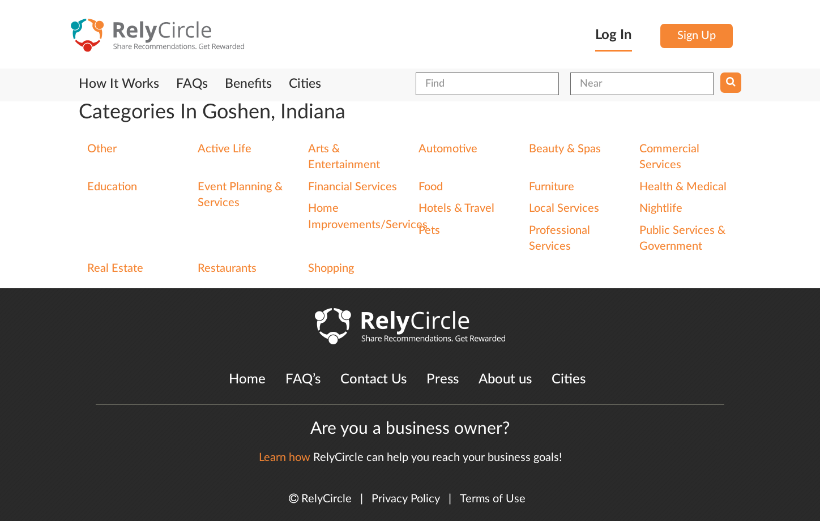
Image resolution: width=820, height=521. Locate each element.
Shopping (331, 268)
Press (442, 379)
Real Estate (115, 268)
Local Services (564, 208)
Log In (613, 35)
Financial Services (352, 187)
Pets (429, 230)
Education (112, 187)
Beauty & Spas (565, 149)
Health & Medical (683, 187)
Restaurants (227, 268)
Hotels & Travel (456, 208)
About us (505, 379)
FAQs (192, 83)
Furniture (551, 187)
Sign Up (696, 35)
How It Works (119, 83)
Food (430, 187)
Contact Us (373, 379)
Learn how (284, 457)
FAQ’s (303, 379)
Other (102, 149)
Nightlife (660, 208)
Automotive (447, 149)
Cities (305, 83)
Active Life (224, 149)
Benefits (248, 83)
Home (247, 379)
